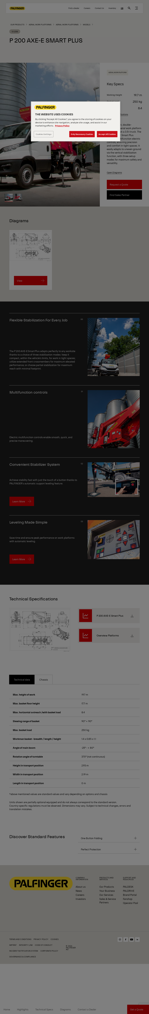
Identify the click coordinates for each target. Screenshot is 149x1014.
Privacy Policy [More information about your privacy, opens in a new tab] (62, 125)
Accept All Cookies (107, 134)
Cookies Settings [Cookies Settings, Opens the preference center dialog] (43, 134)
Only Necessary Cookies (82, 134)
